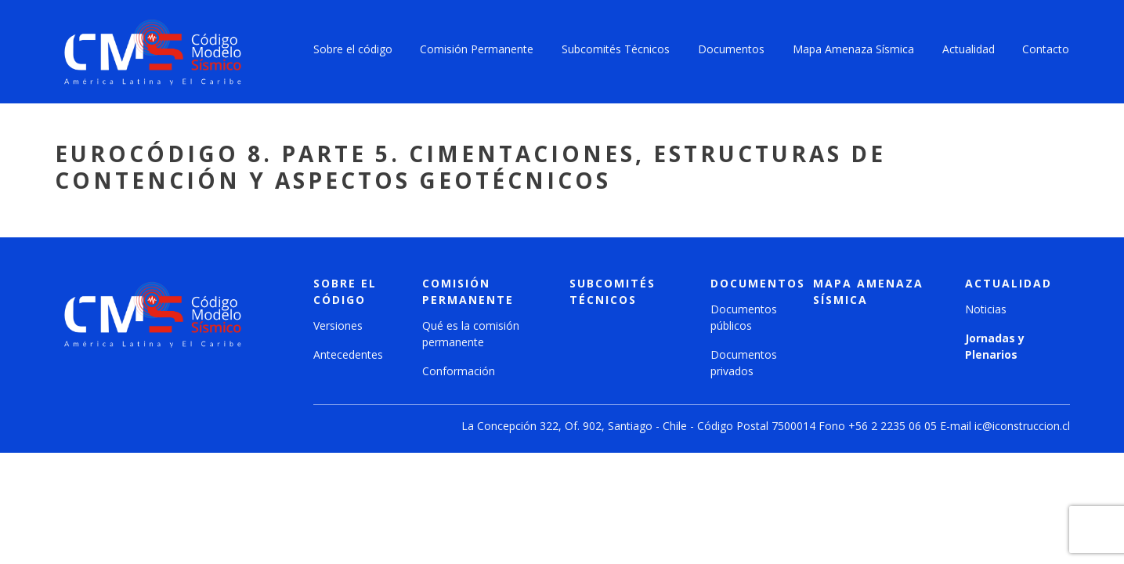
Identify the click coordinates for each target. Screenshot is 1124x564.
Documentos (731, 49)
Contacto (1045, 49)
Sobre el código (352, 49)
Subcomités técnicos (612, 291)
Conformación (458, 370)
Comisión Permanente (476, 49)
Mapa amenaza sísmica (868, 291)
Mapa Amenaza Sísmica (853, 49)
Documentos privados (743, 362)
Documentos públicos (743, 317)
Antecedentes (348, 354)
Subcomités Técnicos (616, 49)
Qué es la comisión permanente (470, 333)
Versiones (338, 325)
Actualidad (968, 49)
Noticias (986, 309)
